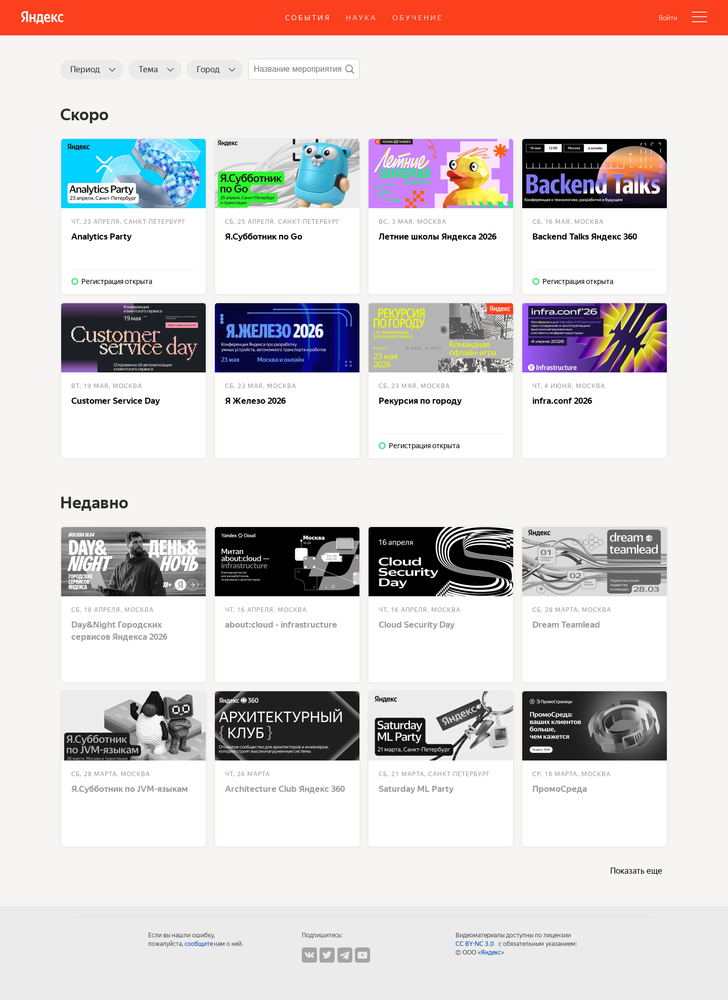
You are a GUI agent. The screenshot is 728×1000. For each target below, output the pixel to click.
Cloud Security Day (416, 625)
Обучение (417, 18)
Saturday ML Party (416, 789)
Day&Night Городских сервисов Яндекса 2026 (119, 631)
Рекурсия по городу (420, 401)
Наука (361, 18)
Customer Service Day (115, 401)
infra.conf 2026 (562, 401)
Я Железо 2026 (255, 401)
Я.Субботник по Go (263, 236)
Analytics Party (101, 236)
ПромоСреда (559, 789)
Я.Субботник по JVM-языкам (129, 789)
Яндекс (491, 952)
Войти (668, 18)
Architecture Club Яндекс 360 (285, 789)
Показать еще (636, 871)
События (308, 18)
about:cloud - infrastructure (281, 625)
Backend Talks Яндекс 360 (584, 236)
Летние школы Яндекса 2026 (437, 236)
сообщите (199, 943)
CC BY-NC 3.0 (476, 943)
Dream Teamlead (566, 625)
